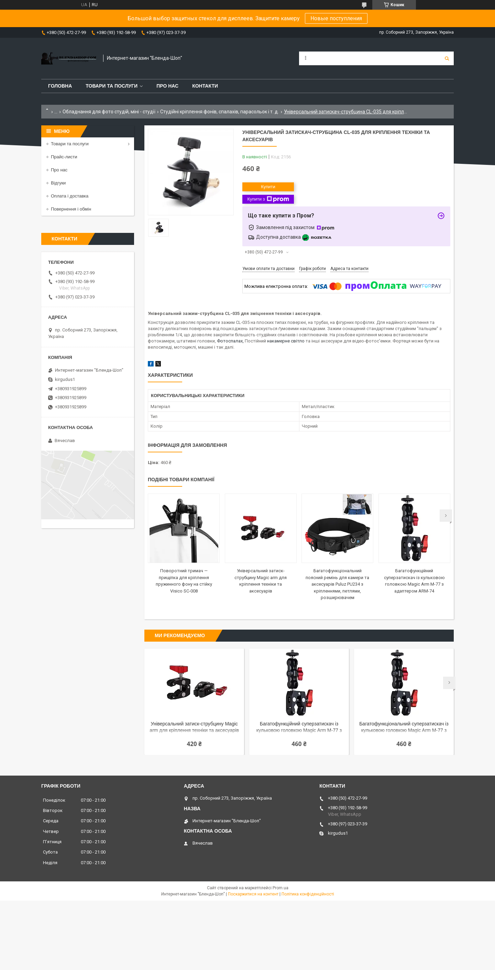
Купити (268, 186)
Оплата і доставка (69, 196)
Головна (60, 86)
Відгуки (58, 182)
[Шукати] (447, 58)
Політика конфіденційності (308, 894)
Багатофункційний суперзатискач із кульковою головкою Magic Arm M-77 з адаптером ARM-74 (299, 727)
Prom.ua (280, 888)
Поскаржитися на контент (253, 894)
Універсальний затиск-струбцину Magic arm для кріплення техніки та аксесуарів (194, 727)
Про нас (167, 86)
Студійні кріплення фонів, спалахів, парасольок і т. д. (219, 111)
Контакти (205, 86)
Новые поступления (336, 18)
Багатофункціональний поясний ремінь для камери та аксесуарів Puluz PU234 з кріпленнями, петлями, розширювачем (337, 584)
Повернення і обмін (71, 209)
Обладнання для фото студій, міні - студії (109, 111)
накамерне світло (286, 340)
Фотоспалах (230, 340)
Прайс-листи (64, 156)
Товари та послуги (112, 86)
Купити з (268, 199)
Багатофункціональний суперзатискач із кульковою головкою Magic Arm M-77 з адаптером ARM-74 (403, 727)
